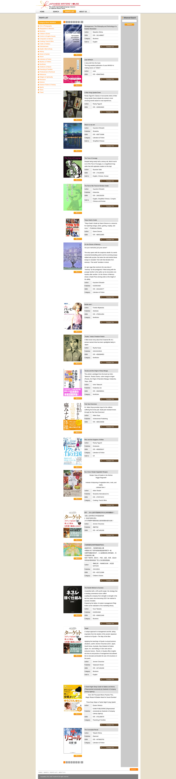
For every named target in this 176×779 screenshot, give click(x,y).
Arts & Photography (46, 26)
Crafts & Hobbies (45, 44)
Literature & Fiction (45, 59)
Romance (43, 79)
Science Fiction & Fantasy (48, 85)
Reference (43, 74)
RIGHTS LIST (53, 772)
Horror (42, 56)
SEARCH (46, 772)
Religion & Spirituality (46, 77)
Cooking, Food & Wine (47, 41)
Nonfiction (43, 64)
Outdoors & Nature (45, 67)
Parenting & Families (46, 69)
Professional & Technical (47, 72)
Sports (42, 87)
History (42, 51)
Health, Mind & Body (46, 49)
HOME (40, 772)
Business (42, 31)
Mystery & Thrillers (45, 62)
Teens (41, 90)
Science (42, 82)
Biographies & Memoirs (47, 28)
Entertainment (44, 46)
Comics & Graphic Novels (48, 36)
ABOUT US (62, 772)
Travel (42, 92)
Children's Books (45, 34)
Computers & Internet (46, 39)
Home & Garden (45, 54)
